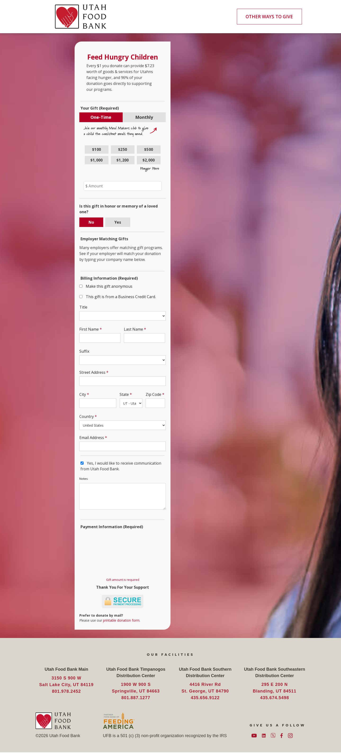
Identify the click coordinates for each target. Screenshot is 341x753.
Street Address (93, 372)
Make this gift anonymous (109, 286)
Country (87, 416)
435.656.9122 (205, 698)
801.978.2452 (66, 692)
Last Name (133, 329)
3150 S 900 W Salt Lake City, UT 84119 (66, 682)
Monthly (144, 117)
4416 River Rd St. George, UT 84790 (205, 688)
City (83, 394)
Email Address (92, 437)
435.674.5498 (274, 698)
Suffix (85, 351)
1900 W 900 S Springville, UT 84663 (136, 688)
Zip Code (153, 394)
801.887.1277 (135, 698)
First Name (89, 329)
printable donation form (121, 620)
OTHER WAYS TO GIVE (269, 17)
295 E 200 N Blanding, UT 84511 (274, 688)
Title (84, 307)
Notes (84, 479)
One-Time (101, 117)
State (124, 394)
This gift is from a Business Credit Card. (121, 297)
